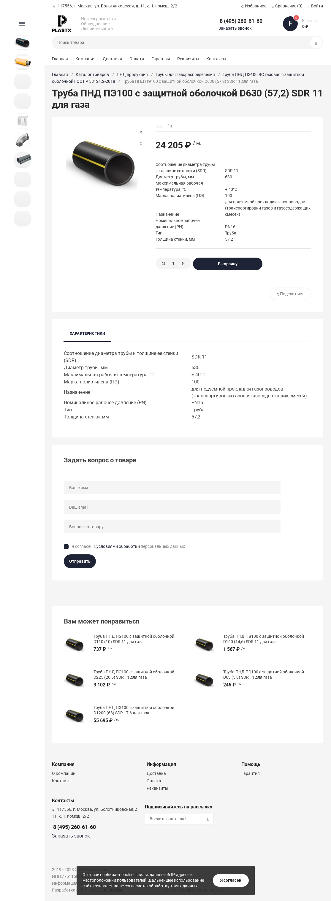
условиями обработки (118, 546)
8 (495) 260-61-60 (241, 21)
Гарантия (160, 58)
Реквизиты (188, 58)
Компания (85, 58)
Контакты (216, 58)
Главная (60, 58)
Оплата (136, 58)
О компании (63, 773)
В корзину (227, 263)
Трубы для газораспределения (185, 74)
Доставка (112, 58)
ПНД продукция (132, 74)
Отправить (80, 561)
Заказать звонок (235, 28)
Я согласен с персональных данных (128, 546)
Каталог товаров (92, 74)
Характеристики (87, 333)
